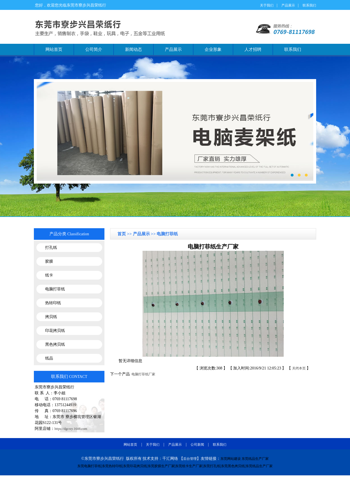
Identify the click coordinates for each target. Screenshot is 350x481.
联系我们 (309, 5)
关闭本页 (299, 368)
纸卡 (49, 275)
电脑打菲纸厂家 (142, 374)
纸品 (49, 358)
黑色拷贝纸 (55, 344)
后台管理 (190, 459)
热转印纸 (53, 303)
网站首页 (53, 49)
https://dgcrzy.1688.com (70, 429)
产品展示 (288, 5)
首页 (122, 234)
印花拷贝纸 (55, 330)
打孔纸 (51, 247)
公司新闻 (197, 445)
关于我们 (267, 5)
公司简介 (93, 49)
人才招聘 (252, 49)
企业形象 (213, 49)
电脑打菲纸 (55, 289)
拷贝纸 (51, 317)
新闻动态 (133, 49)
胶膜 (49, 261)
